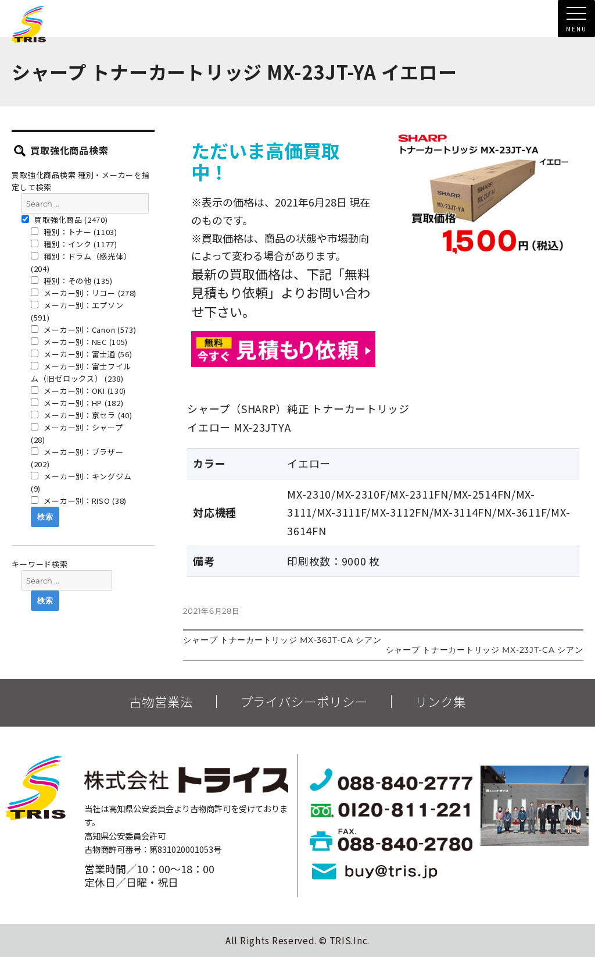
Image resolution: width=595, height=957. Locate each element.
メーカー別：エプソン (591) (77, 311)
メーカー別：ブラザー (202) (77, 457)
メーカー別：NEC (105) (79, 341)
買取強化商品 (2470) (64, 219)
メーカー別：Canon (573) (84, 329)
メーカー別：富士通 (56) (81, 354)
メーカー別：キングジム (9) (81, 482)
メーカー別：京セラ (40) (81, 415)
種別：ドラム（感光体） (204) (81, 262)
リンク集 (440, 701)
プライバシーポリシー (304, 701)
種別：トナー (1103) (74, 231)
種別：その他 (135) (72, 280)
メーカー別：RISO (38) (79, 500)
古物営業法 (161, 701)
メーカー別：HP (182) (77, 402)
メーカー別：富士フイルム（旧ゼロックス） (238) (81, 372)
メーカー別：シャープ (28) (77, 433)
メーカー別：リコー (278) (84, 292)
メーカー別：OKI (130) (78, 390)
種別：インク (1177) (74, 244)
